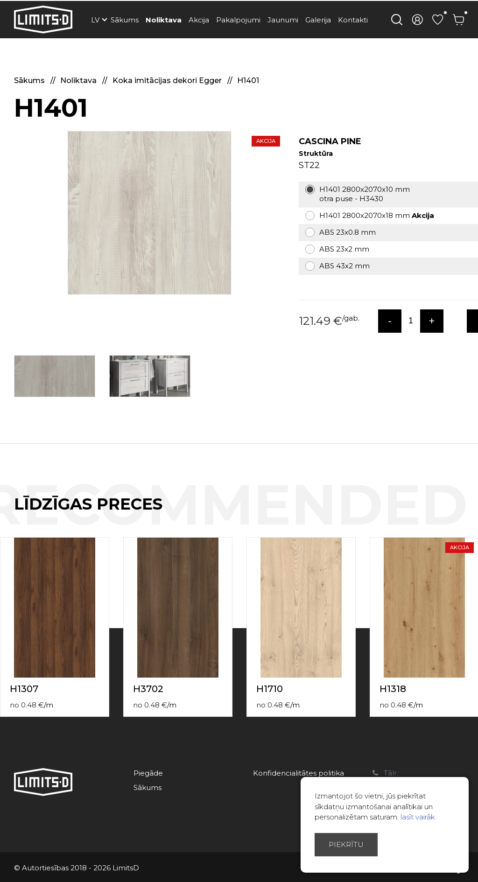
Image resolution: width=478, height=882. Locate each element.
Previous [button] (453, 513)
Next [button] (472, 513)
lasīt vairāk (418, 816)
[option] (149, 212)
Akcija (199, 19)
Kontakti (353, 19)
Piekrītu (346, 844)
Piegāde (148, 773)
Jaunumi (282, 19)
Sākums (125, 19)
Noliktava (164, 19)
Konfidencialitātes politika (298, 773)
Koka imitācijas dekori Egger (168, 80)
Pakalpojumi (238, 19)
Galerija (318, 19)
